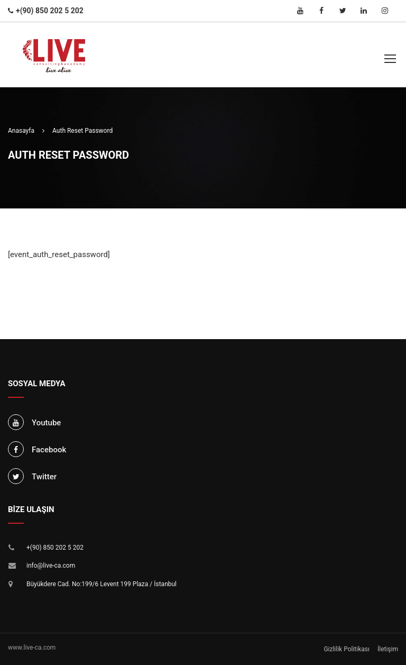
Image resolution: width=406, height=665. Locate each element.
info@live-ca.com (50, 565)
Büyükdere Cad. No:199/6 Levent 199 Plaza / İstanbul (101, 584)
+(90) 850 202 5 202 (55, 547)
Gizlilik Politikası (347, 649)
